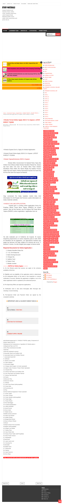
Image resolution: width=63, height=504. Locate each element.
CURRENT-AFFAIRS (48, 148)
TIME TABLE (48, 122)
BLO (49, 143)
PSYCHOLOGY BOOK (48, 214)
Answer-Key (47, 137)
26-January (46, 133)
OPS (45, 201)
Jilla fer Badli (48, 77)
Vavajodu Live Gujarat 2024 (50, 266)
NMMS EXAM (46, 195)
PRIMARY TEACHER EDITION (50, 210)
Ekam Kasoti (47, 152)
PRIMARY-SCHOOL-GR (51, 90)
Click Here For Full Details (14, 321)
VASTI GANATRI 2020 (48, 264)
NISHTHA (47, 83)
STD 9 (46, 116)
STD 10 (47, 96)
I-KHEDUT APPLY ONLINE (14, 333)
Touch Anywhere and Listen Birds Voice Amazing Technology (23, 68)
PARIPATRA (48, 85)
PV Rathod (49, 277)
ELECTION (53, 152)
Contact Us (9, 3)
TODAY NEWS (48, 124)
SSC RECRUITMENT (54, 234)
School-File (54, 225)
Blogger (55, 282)
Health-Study (54, 165)
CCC (52, 143)
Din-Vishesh (46, 150)
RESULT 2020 (51, 216)
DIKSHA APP (55, 148)
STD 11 (47, 98)
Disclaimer (23, 3)
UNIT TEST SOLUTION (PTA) (49, 259)
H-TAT (53, 163)
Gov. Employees (47, 156)
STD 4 (46, 106)
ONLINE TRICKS (6, 125)
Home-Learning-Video (49, 171)
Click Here (19, 309)
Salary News (54, 219)
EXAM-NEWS (46, 154)
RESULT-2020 (46, 219)
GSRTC (56, 158)
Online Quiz (46, 199)
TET (44, 253)
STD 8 (46, 114)
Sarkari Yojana (54, 221)
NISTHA (57, 193)
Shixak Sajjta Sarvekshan (50, 229)
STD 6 (46, 110)
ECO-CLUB (53, 150)
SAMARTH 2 (46, 221)
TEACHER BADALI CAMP (51, 120)
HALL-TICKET (46, 165)
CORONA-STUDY (47, 145)
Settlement (46, 227)
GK (46, 71)
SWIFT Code (55, 242)
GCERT (51, 154)
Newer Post (5, 483)
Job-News (54, 178)
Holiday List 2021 (49, 75)
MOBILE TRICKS (53, 188)
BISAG (45, 143)
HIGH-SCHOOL (47, 167)
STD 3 (46, 104)
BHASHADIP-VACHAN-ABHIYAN (50, 141)
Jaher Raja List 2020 (48, 173)
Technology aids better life (51, 251)
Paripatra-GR (24, 30)
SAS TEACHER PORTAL (48, 223)
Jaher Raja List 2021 (48, 176)
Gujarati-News (29, 124)
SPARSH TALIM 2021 (48, 231)
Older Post (39, 483)
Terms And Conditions (32, 3)
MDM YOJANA (48, 81)
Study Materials (49, 118)
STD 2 (46, 102)
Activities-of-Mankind (49, 135)
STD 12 (47, 100)
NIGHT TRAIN (46, 193)
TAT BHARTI (46, 244)
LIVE (46, 79)
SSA (57, 231)
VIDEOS (45, 268)
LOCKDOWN (49, 182)
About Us (45, 498)
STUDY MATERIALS (8, 7)
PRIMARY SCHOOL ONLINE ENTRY (51, 208)
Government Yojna (13, 30)
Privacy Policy (16, 3)
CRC (46, 69)
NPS (51, 195)
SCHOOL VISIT (47, 225)
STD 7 (46, 112)
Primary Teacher (43, 30)
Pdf (46, 92)
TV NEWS (46, 257)
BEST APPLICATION (50, 67)
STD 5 (46, 108)
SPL (54, 231)
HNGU (52, 167)
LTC (54, 182)
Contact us (46, 496)
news (45, 191)
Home (5, 30)
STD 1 (46, 94)
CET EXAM (56, 143)
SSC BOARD (46, 234)
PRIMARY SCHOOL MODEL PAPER (51, 206)
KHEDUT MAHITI (36, 124)
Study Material (33, 30)
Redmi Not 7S (57, 214)
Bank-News (53, 137)
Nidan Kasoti (51, 191)
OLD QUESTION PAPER (48, 197)
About (4, 3)
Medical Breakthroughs (50, 186)
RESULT (45, 216)
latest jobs (55, 180)
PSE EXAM (56, 212)
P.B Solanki (49, 275)
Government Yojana (22, 124)
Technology (47, 249)
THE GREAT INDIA (50, 253)
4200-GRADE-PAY (49, 65)
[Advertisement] (39, 17)
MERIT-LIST (46, 188)
